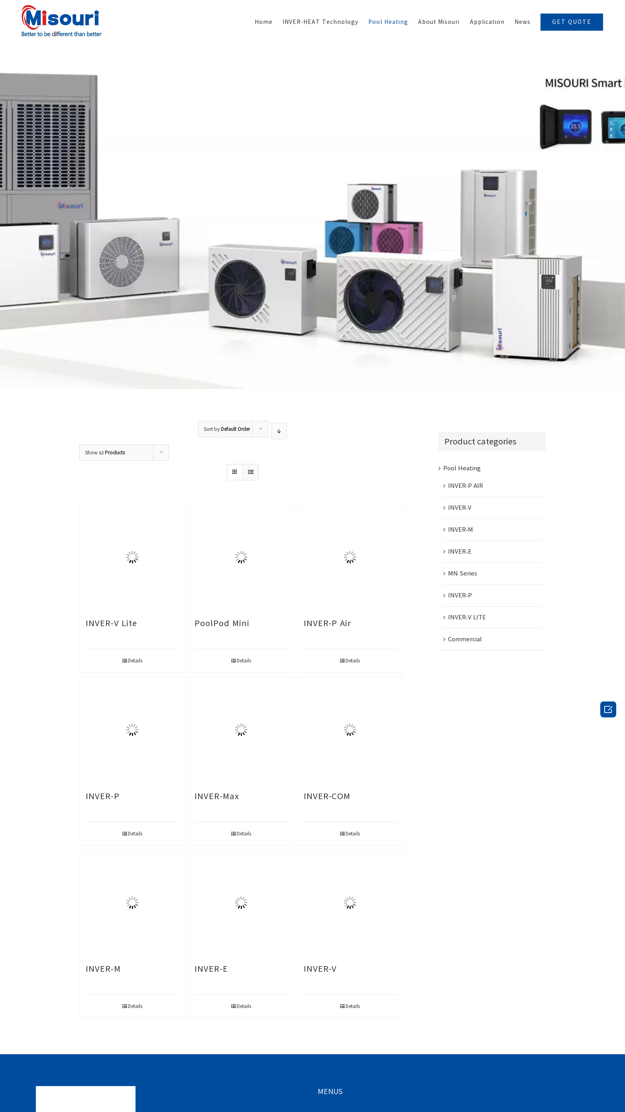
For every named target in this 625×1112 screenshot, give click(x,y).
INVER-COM (327, 796)
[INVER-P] (132, 730)
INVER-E (211, 969)
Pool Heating (462, 468)
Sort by (227, 428)
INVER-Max (217, 796)
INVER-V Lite (111, 623)
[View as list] (250, 472)
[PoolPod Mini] (241, 557)
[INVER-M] (132, 902)
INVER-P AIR (465, 486)
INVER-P (103, 796)
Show (105, 452)
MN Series (462, 573)
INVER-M (103, 969)
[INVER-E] (241, 902)
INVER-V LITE (467, 617)
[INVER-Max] (241, 730)
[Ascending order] (279, 431)
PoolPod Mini (222, 623)
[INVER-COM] (350, 730)
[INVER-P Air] (350, 557)
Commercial (465, 639)
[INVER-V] (350, 902)
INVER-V (320, 969)
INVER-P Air (327, 623)
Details (135, 660)
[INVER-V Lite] (132, 557)
